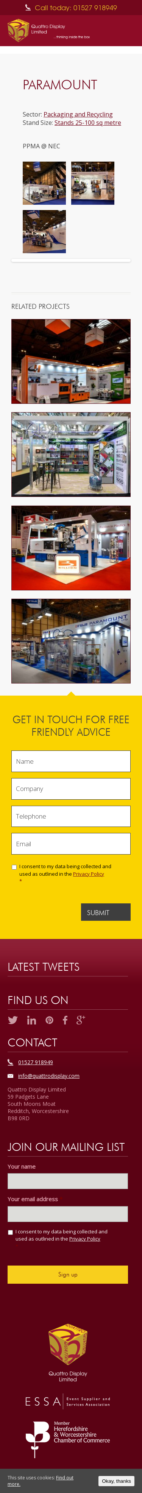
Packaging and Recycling (78, 114)
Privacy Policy (88, 873)
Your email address (35, 1199)
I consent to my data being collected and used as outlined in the (70, 874)
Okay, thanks (116, 1481)
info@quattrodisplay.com (49, 1075)
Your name (22, 1166)
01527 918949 (35, 1062)
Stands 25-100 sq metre (88, 122)
